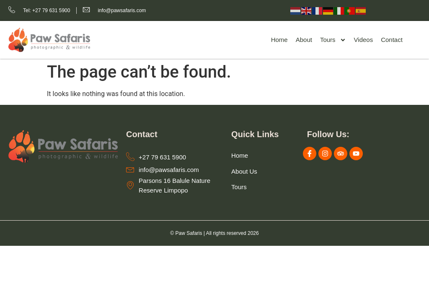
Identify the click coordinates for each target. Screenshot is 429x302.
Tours (333, 40)
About (304, 39)
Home (279, 39)
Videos (363, 39)
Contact (392, 39)
